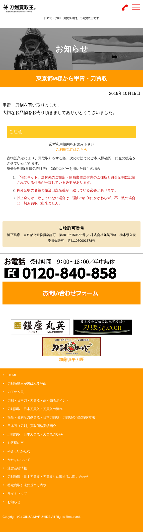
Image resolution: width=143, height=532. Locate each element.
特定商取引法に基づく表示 (26, 485)
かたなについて (18, 460)
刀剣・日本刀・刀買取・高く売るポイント (38, 400)
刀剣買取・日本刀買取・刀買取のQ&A (35, 434)
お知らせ (13, 502)
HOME (12, 375)
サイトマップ (17, 493)
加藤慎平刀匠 (71, 359)
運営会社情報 (17, 468)
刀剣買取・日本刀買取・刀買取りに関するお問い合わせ (47, 476)
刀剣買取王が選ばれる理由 (26, 383)
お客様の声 (15, 443)
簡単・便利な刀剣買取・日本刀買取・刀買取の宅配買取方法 (51, 417)
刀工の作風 (15, 392)
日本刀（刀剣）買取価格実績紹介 (31, 426)
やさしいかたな (18, 451)
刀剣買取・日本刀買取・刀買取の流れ (35, 409)
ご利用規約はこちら (71, 149)
